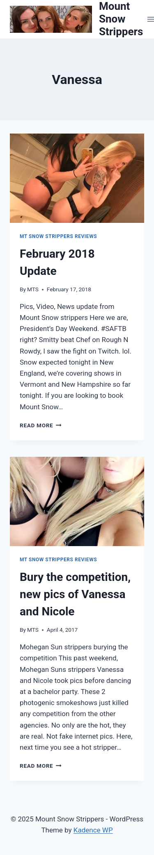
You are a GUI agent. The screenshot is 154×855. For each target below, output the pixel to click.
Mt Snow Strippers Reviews (58, 236)
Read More (41, 425)
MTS (33, 289)
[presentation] (77, 178)
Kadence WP (93, 830)
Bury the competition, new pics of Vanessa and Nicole (75, 594)
